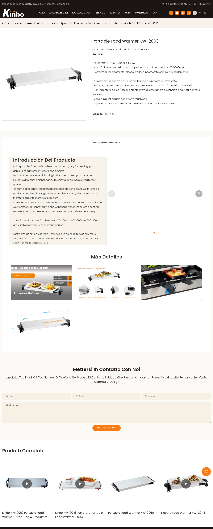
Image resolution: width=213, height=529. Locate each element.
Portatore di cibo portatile (103, 23)
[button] (160, 13)
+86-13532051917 (199, 3)
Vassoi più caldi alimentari (69, 23)
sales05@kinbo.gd (174, 3)
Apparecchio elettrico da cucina (31, 23)
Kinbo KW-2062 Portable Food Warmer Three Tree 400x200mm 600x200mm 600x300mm (24, 515)
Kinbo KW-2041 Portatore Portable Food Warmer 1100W (79, 515)
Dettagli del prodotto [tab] (106, 142)
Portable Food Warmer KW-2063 (139, 23)
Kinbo (5, 23)
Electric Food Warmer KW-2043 (183, 513)
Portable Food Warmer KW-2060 (131, 513)
